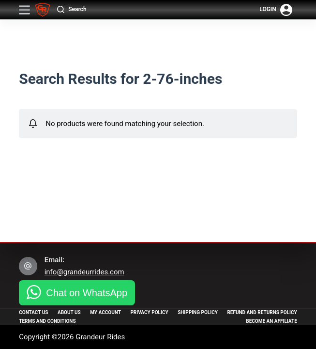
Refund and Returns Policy (262, 312)
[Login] (275, 10)
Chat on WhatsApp (86, 292)
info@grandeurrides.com (84, 272)
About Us (69, 312)
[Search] (71, 10)
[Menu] (24, 10)
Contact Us (33, 312)
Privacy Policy (149, 312)
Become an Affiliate (271, 321)
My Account (105, 312)
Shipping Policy (198, 312)
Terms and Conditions (47, 321)
